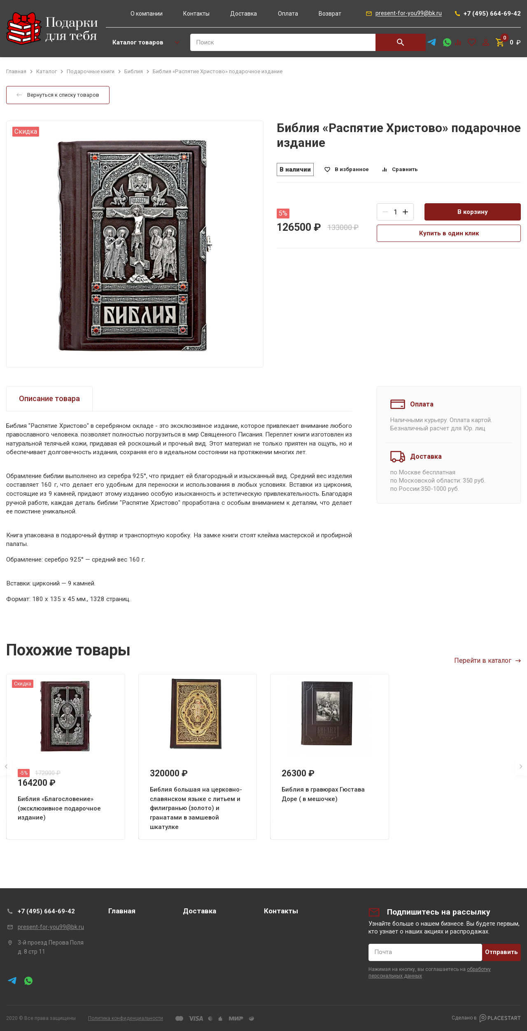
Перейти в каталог (487, 660)
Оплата (288, 13)
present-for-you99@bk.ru (51, 927)
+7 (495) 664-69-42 (46, 911)
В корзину (472, 212)
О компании (147, 13)
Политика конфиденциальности (125, 1018)
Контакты (196, 13)
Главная (121, 911)
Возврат (330, 13)
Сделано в (486, 1018)
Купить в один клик (449, 233)
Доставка (243, 13)
